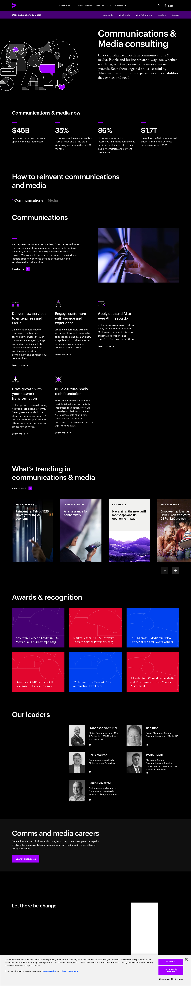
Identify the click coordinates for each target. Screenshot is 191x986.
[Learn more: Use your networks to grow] (20, 433)
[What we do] (66, 5)
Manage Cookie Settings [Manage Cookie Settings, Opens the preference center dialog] (171, 979)
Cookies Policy (49, 971)
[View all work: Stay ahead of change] (22, 488)
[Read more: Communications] (21, 269)
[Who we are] (104, 5)
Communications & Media (26, 14)
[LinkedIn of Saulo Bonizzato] (89, 800)
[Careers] (121, 5)
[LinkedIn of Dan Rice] (147, 745)
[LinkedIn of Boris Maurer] (89, 772)
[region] (95, 970)
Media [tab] (53, 200)
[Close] (186, 959)
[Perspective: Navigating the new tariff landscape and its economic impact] (129, 530)
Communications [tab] (29, 200)
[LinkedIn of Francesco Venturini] (89, 745)
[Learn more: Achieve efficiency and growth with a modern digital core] (63, 432)
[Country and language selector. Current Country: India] (170, 5)
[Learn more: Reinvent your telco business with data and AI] (106, 346)
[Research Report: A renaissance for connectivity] (80, 530)
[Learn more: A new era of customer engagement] (63, 354)
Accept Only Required (171, 970)
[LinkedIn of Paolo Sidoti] (147, 773)
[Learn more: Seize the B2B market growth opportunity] (20, 365)
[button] (25, 859)
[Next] (175, 570)
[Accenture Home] (21, 5)
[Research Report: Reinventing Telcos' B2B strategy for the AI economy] (32, 530)
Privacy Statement (69, 971)
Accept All (171, 962)
